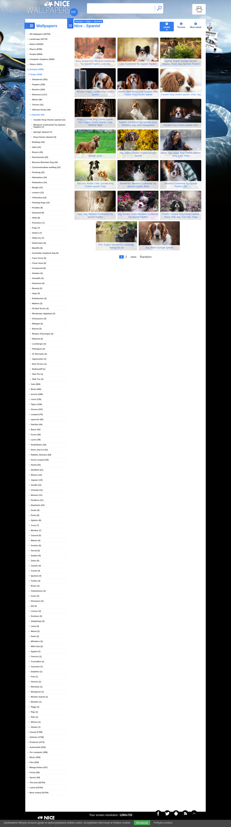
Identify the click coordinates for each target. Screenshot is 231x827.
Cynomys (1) (37, 666)
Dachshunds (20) (40, 157)
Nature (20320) (36, 44)
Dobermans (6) (39, 243)
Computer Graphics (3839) (42, 59)
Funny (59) (35, 772)
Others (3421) (36, 64)
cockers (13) (38, 192)
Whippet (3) (37, 324)
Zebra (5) (35, 561)
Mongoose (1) (37, 692)
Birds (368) (36, 389)
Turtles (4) (35, 581)
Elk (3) (34, 606)
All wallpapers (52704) (40, 34)
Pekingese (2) (38, 349)
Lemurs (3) (36, 611)
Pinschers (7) (38, 223)
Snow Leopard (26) (40, 460)
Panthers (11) (37, 500)
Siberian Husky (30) (41, 110)
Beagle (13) (37, 187)
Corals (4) (35, 571)
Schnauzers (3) (39, 319)
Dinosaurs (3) (37, 601)
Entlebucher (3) (39, 298)
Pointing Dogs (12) (41, 203)
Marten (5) (35, 540)
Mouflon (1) (36, 702)
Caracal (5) (36, 535)
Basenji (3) (37, 288)
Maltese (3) (37, 303)
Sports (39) (35, 777)
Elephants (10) (37, 505)
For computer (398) (39, 752)
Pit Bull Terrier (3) (40, 308)
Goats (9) (35, 510)
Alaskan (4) (37, 273)
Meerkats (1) (36, 687)
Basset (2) (37, 329)
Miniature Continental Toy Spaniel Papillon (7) (49, 126)
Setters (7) (37, 233)
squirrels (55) (37, 419)
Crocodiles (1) (37, 661)
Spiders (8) (36, 520)
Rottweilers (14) (39, 182)
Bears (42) (35, 429)
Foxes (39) (36, 434)
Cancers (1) (36, 656)
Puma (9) (35, 515)
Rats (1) (34, 717)
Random (145, 257)
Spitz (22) (36, 147)
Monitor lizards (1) (39, 697)
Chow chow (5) (39, 263)
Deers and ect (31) (39, 450)
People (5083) (36, 54)
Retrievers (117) (39, 94)
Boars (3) (35, 586)
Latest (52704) (36, 787)
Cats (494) (35, 384)
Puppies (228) (38, 84)
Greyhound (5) (39, 268)
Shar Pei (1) (37, 374)
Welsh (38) (37, 100)
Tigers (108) (36, 404)
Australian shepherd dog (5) (45, 253)
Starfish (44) (36, 424)
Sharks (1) (35, 727)
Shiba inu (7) (38, 238)
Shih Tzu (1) (37, 379)
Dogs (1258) (36, 74)
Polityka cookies (163, 822)
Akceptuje (142, 822)
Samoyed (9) (38, 213)
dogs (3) (36, 293)
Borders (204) (38, 89)
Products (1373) (37, 742)
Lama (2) (35, 626)
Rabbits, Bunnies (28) (41, 455)
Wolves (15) (36, 475)
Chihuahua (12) (39, 197)
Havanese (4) (38, 283)
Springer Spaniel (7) (42, 132)
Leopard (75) (37, 414)
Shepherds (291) (40, 79)
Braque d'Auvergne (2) (42, 334)
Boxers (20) (37, 152)
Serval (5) (35, 550)
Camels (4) (36, 566)
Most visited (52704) (39, 793)
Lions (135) (36, 399)
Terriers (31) (37, 105)
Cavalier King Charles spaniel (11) (49, 120)
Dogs (88, 21)
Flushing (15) (38, 172)
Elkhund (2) (37, 339)
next (133, 257)
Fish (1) (34, 677)
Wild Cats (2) (37, 646)
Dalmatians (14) (39, 177)
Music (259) (35, 757)
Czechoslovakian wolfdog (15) (46, 167)
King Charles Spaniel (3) (44, 137)
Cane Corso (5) (39, 258)
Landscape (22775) (38, 39)
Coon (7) (35, 525)
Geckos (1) (36, 682)
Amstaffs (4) (38, 278)
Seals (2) (35, 636)
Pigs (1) (34, 712)
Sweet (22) (36, 465)
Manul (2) (35, 631)
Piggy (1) (35, 707)
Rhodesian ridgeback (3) (43, 313)
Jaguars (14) (37, 480)
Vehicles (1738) (37, 737)
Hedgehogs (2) (38, 621)
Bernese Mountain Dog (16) (45, 162)
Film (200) (34, 762)
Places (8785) (36, 49)
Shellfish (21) (37, 470)
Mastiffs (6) (37, 248)
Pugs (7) (36, 228)
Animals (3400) (37, 69)
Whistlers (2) (37, 641)
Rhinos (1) (36, 722)
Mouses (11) (36, 495)
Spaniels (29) (38, 115)
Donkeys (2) (36, 616)
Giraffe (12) (36, 485)
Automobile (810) (38, 747)
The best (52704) (37, 782)
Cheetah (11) (37, 490)
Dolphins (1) (36, 671)
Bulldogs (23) (38, 142)
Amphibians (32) (38, 445)
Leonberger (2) (39, 344)
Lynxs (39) (36, 440)
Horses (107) (37, 409)
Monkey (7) (36, 530)
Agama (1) (35, 651)
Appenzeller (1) (39, 359)
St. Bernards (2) (39, 354)
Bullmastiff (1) (38, 369)
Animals (79, 21)
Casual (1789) (36, 732)
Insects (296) (37, 394)
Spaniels (98, 21)
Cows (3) (35, 596)
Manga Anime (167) (39, 767)
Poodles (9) (37, 208)
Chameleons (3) (38, 591)
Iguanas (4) (36, 576)
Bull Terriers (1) (39, 364)
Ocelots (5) (36, 545)
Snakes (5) (36, 556)
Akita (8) (36, 218)
